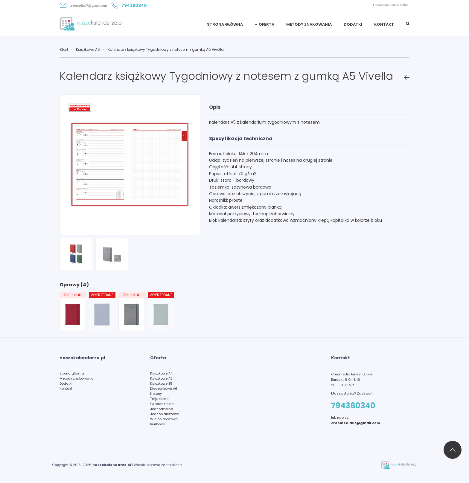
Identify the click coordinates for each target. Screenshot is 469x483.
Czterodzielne (161, 403)
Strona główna (72, 373)
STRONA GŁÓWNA (225, 24)
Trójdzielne (159, 398)
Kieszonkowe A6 (163, 388)
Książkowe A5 (88, 49)
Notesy (156, 393)
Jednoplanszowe (164, 414)
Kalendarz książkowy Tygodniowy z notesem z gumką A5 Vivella (166, 49)
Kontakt (384, 24)
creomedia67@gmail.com (83, 5)
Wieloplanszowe (164, 419)
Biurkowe (157, 424)
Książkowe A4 (161, 373)
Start (64, 49)
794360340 (129, 5)
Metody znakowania (309, 24)
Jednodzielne (161, 408)
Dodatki (353, 24)
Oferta (266, 24)
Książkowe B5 (161, 383)
